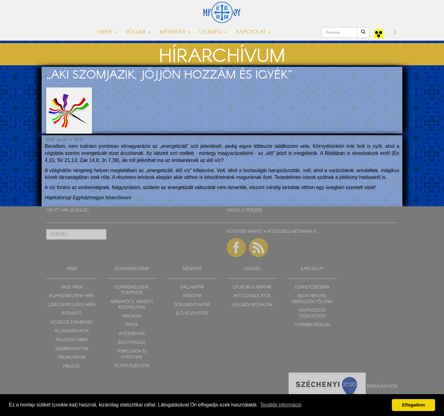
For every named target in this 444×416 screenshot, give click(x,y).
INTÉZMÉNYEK (132, 334)
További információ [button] (280, 404)
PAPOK (131, 325)
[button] (395, 33)
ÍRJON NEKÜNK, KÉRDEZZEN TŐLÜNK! (312, 299)
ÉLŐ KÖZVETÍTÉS (192, 314)
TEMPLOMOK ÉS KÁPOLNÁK (132, 354)
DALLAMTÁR (192, 287)
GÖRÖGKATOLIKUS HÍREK (71, 305)
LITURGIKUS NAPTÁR (252, 287)
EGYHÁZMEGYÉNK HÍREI (71, 296)
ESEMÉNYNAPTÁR (72, 349)
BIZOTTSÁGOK (132, 343)
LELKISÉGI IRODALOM (252, 305)
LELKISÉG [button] (213, 32)
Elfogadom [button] (413, 404)
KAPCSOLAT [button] (253, 32)
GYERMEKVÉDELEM (312, 325)
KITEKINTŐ (72, 314)
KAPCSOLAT (312, 269)
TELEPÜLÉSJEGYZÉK (132, 366)
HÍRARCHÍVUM (71, 358)
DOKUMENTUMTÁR (192, 305)
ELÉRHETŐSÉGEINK (312, 287)
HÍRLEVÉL (71, 367)
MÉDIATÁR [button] (175, 32)
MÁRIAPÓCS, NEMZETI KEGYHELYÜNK (132, 305)
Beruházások (382, 386)
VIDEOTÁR (192, 296)
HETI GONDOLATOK (252, 296)
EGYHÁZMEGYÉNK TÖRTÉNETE (132, 290)
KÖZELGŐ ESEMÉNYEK (72, 322)
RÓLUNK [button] (138, 32)
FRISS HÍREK (72, 287)
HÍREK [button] (107, 32)
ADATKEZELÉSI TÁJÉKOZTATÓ (312, 313)
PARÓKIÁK (132, 316)
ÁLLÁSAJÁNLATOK (72, 331)
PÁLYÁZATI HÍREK (72, 340)
